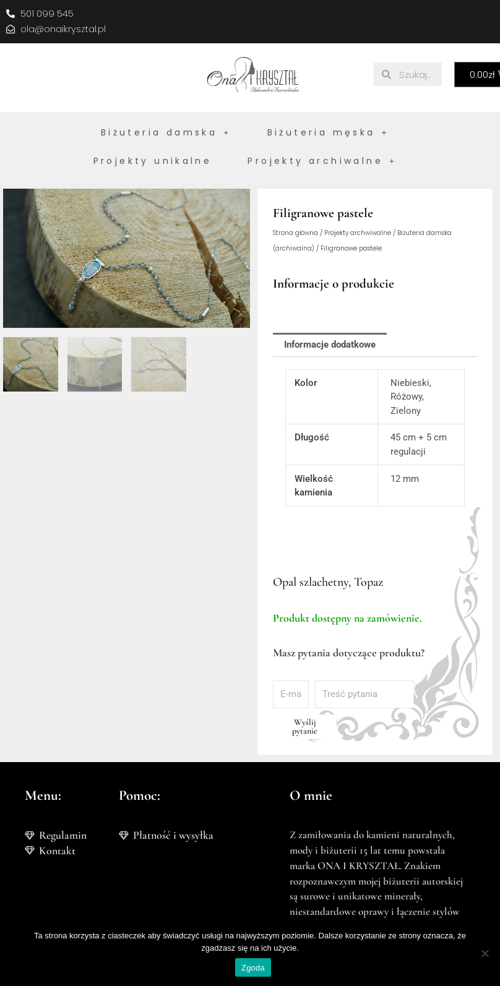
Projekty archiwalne (322, 160)
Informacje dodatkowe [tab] (330, 344)
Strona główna (295, 233)
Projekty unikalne (152, 161)
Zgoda (253, 967)
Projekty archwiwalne (357, 233)
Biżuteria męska (328, 132)
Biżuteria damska (166, 132)
